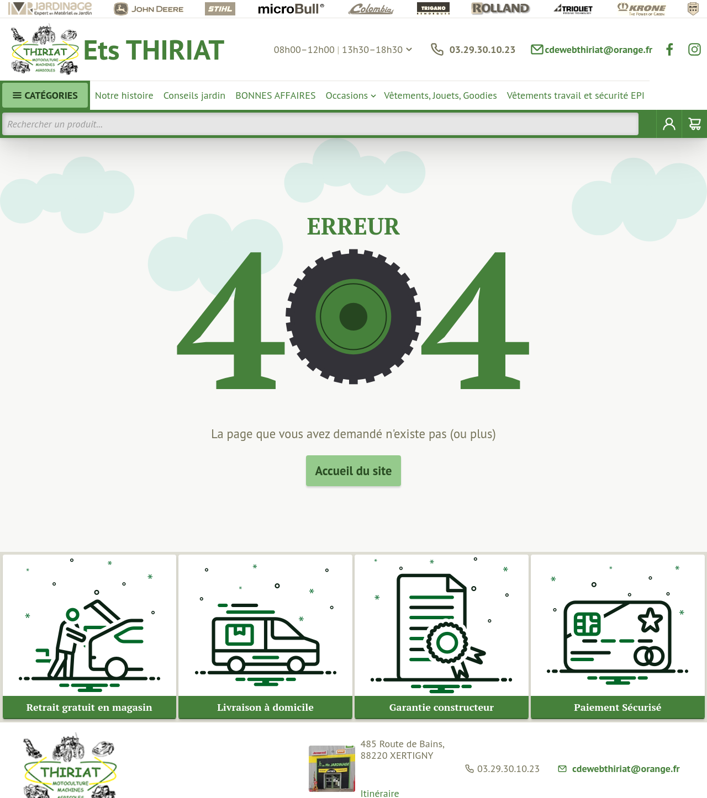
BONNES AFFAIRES (275, 95)
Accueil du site (353, 470)
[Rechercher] (648, 124)
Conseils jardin (194, 95)
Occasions (347, 95)
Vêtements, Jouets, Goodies (440, 95)
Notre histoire (124, 95)
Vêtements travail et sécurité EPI (576, 95)
